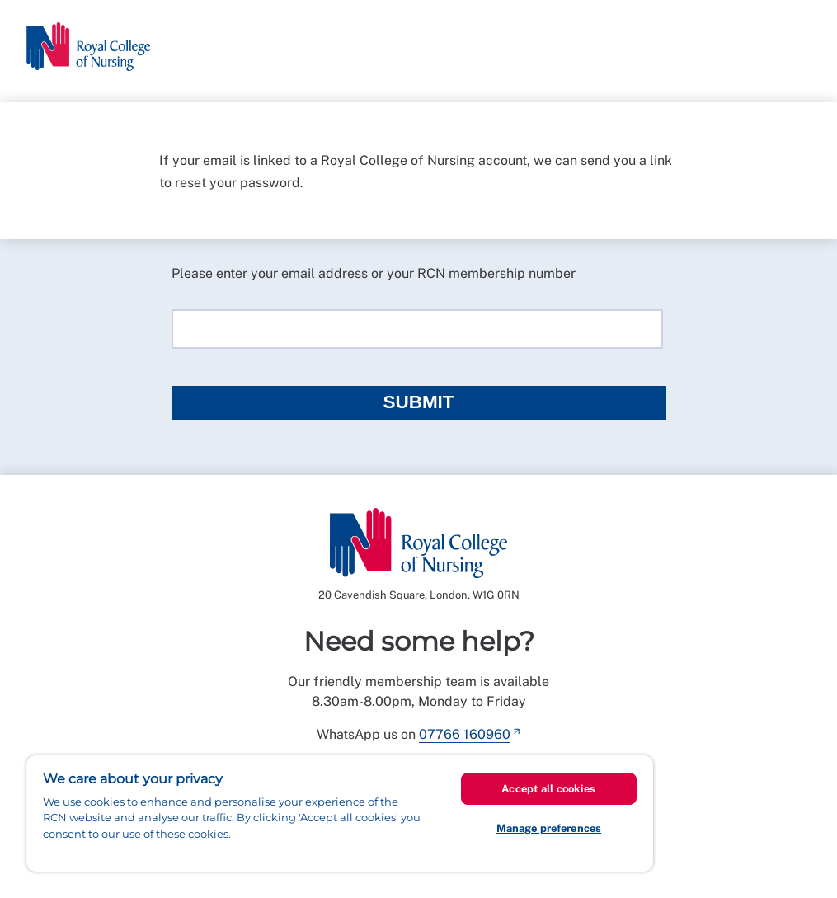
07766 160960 (464, 734)
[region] (339, 813)
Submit (418, 402)
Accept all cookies (548, 789)
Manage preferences (548, 828)
